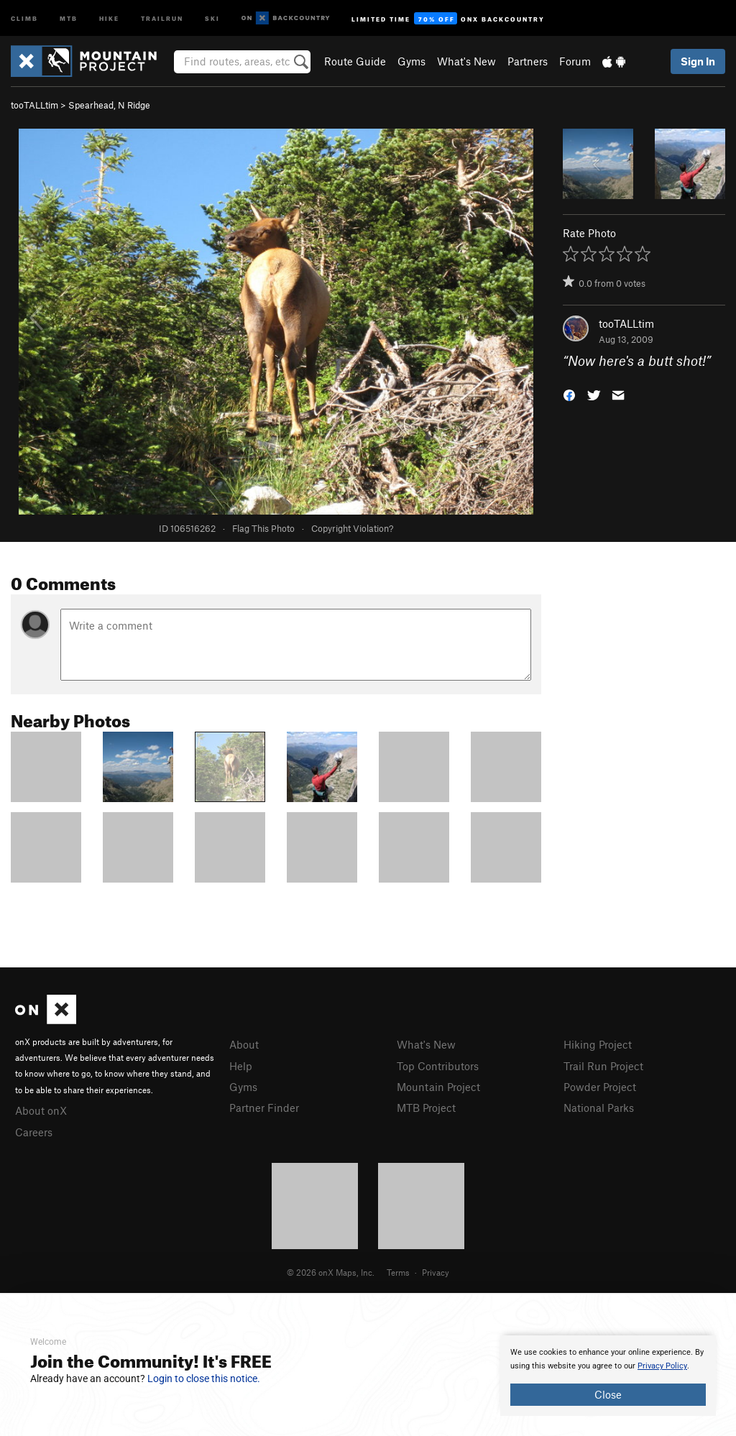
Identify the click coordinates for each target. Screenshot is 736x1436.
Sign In (698, 61)
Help (240, 1065)
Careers (33, 1132)
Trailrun (162, 17)
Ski (212, 17)
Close (608, 1394)
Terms (398, 1272)
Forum (575, 61)
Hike (109, 17)
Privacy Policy (662, 1366)
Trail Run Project (603, 1065)
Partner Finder (264, 1107)
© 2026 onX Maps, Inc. (330, 1272)
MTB (69, 17)
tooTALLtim (34, 105)
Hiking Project (598, 1044)
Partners (527, 61)
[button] (569, 394)
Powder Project (600, 1086)
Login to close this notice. (203, 1378)
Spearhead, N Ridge (109, 105)
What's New (466, 61)
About (244, 1044)
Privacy (435, 1272)
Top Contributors (438, 1065)
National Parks (599, 1107)
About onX (41, 1110)
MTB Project (426, 1107)
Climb (24, 17)
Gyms (411, 61)
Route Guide (355, 61)
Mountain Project (438, 1086)
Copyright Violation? (352, 528)
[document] (608, 1375)
